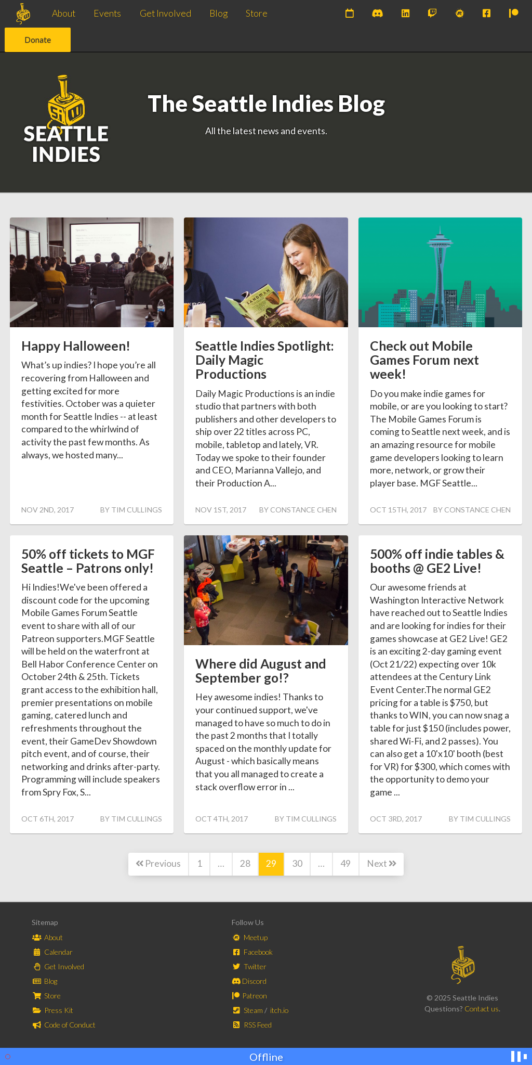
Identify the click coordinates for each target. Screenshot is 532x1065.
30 (297, 863)
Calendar (52, 951)
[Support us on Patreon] (514, 14)
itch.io (279, 1010)
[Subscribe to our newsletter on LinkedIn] (405, 14)
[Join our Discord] (378, 14)
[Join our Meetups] (460, 14)
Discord (249, 981)
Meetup (250, 937)
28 (245, 863)
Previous (158, 863)
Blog (218, 13)
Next (381, 863)
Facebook (252, 951)
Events (107, 13)
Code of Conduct (64, 1024)
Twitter (249, 966)
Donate (37, 39)
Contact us (481, 1008)
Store (257, 13)
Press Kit (52, 1010)
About (63, 13)
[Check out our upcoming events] (349, 14)
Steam (248, 1010)
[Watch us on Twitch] (432, 14)
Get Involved (165, 13)
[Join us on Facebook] (486, 14)
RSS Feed (252, 1024)
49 (345, 863)
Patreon (250, 995)
